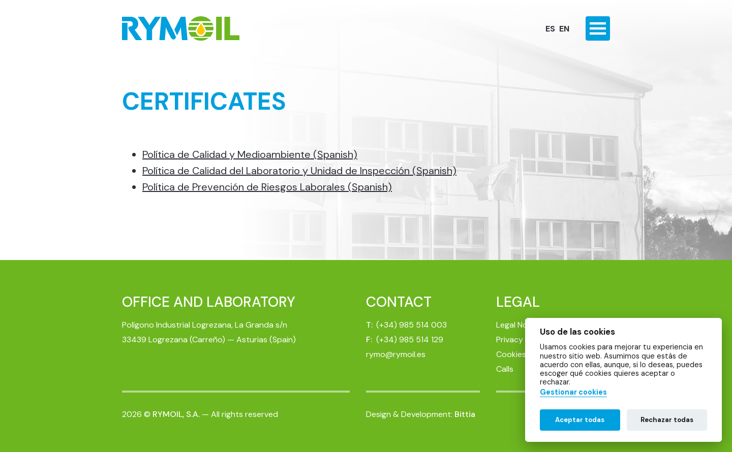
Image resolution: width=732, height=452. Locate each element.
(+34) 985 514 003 (411, 324)
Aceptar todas (579, 419)
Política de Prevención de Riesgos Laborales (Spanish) (267, 186)
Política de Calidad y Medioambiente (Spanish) (249, 154)
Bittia (464, 414)
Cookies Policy (523, 354)
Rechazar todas (666, 419)
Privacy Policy (521, 339)
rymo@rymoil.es (395, 354)
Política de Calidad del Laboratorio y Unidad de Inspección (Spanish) (299, 170)
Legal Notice (519, 324)
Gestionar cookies (573, 392)
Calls (504, 369)
